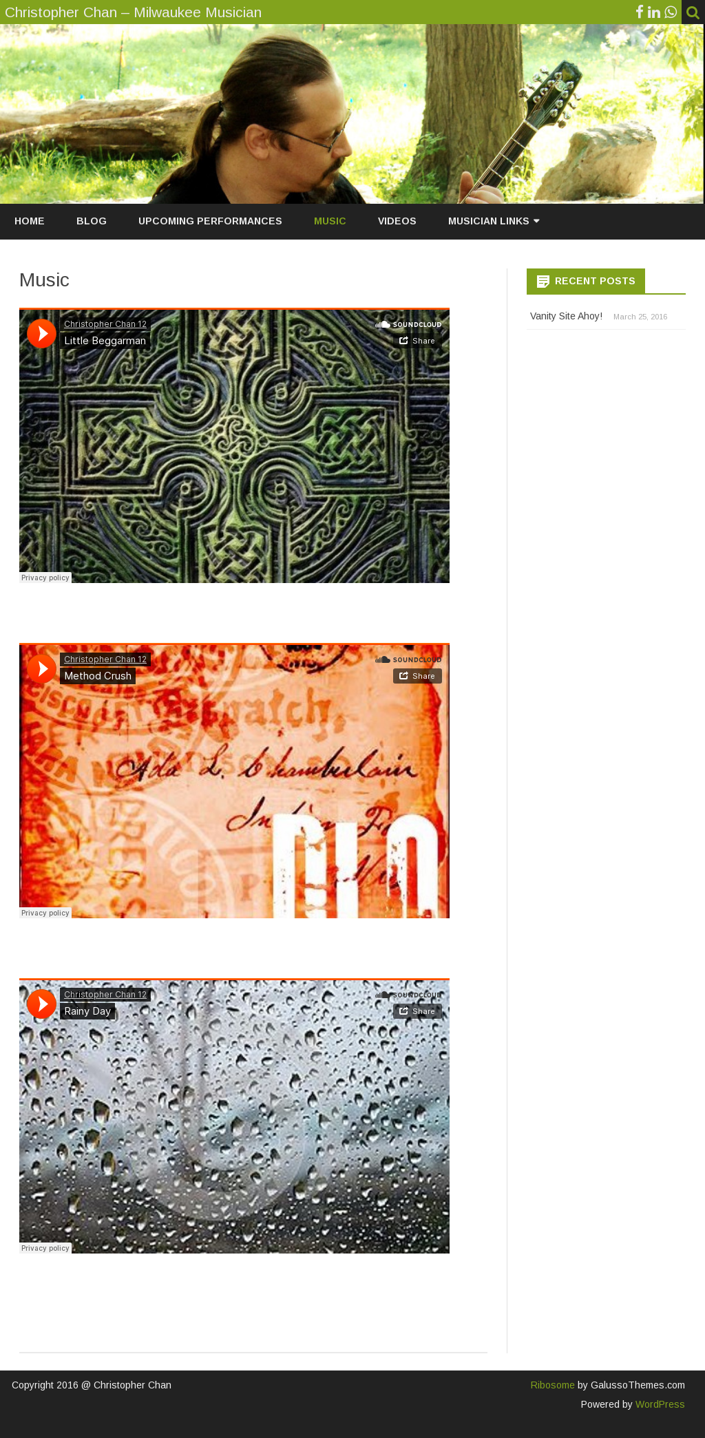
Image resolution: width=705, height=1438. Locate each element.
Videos (397, 220)
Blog (91, 220)
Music (330, 220)
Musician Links (488, 220)
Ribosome (553, 1385)
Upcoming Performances (210, 220)
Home (29, 220)
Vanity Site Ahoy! (566, 315)
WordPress (659, 1404)
